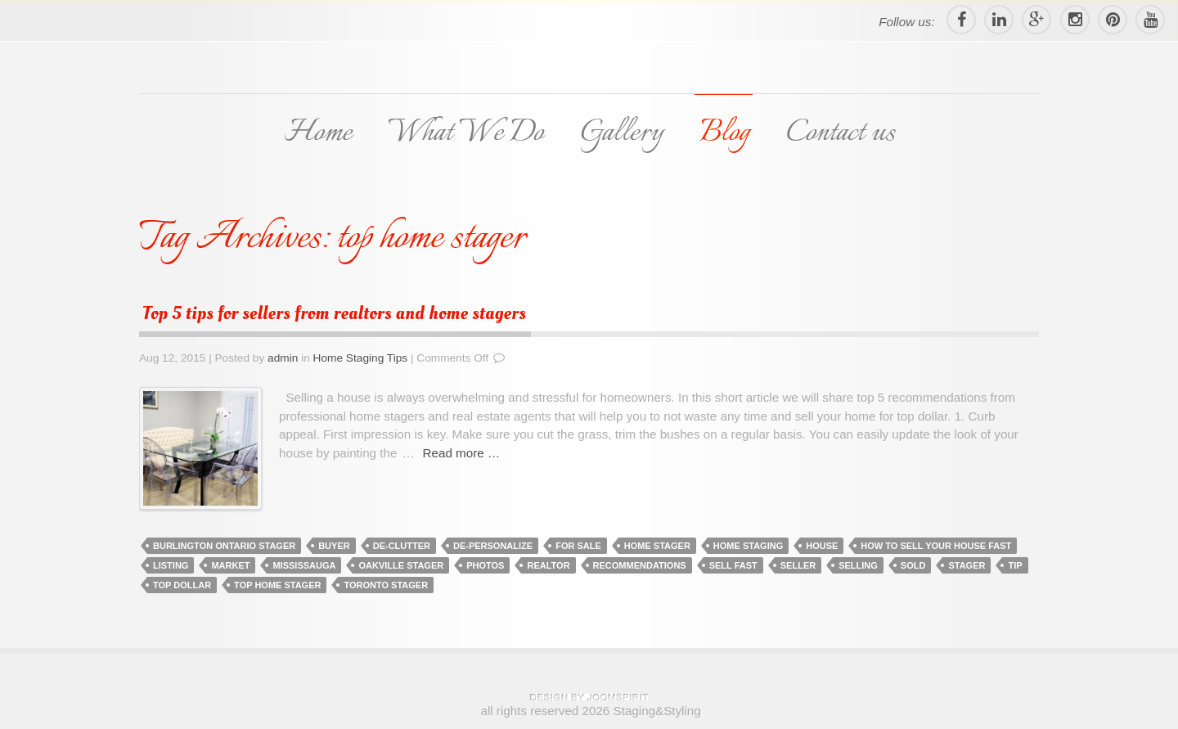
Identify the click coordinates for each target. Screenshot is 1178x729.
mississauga (303, 565)
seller (798, 565)
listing (170, 565)
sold (913, 565)
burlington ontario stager (224, 546)
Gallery (621, 133)
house (822, 546)
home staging (748, 546)
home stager (657, 546)
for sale (578, 546)
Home (318, 133)
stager (966, 565)
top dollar (182, 585)
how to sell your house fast (936, 546)
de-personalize (493, 546)
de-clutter (401, 546)
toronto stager (386, 585)
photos (485, 565)
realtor (548, 565)
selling (858, 565)
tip (1015, 565)
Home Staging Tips (360, 358)
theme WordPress (589, 697)
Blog (724, 133)
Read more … (462, 453)
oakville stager (400, 565)
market (230, 565)
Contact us (841, 133)
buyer (334, 546)
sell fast (733, 565)
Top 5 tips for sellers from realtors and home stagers (334, 313)
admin (283, 358)
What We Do (465, 133)
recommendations (639, 565)
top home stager (277, 585)
